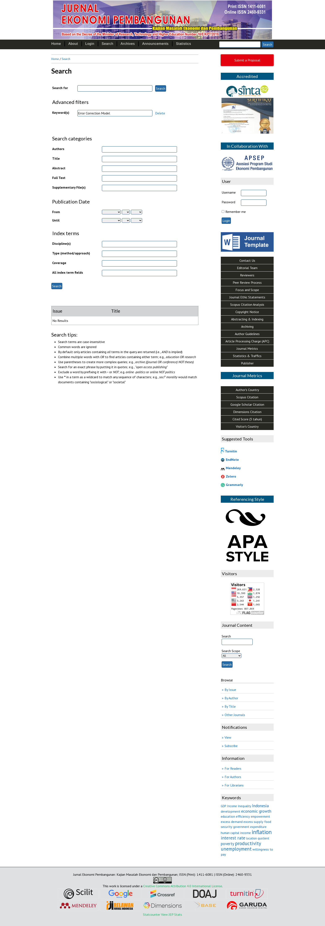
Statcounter (151, 914)
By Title (230, 706)
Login (89, 43)
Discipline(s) (61, 243)
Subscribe (231, 746)
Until (56, 220)
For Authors (233, 777)
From (56, 212)
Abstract (58, 168)
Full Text (58, 178)
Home (56, 43)
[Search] (240, 44)
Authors (58, 149)
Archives (128, 43)
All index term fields (67, 272)
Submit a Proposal (247, 60)
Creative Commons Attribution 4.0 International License (182, 886)
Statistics (183, 43)
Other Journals (235, 715)
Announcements (155, 43)
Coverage (59, 263)
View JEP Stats (171, 914)
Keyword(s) (60, 112)
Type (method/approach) (71, 253)
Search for (60, 88)
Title (56, 158)
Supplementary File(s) (69, 187)
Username (229, 192)
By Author (231, 698)
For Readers (233, 768)
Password (228, 202)
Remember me (235, 212)
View (228, 737)
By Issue (230, 690)
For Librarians (234, 785)
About (73, 43)
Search (107, 43)
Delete (160, 113)
